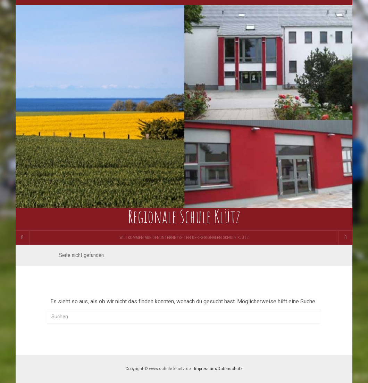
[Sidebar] (23, 238)
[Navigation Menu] (345, 238)
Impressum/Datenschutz (218, 368)
